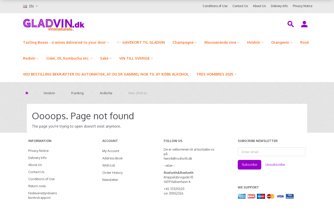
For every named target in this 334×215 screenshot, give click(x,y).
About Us (259, 6)
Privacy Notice (302, 6)
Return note (37, 186)
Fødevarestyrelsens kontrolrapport (42, 195)
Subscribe (249, 164)
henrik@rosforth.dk (178, 158)
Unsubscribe (275, 164)
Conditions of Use (215, 6)
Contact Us (240, 6)
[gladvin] (74, 23)
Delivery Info (279, 6)
